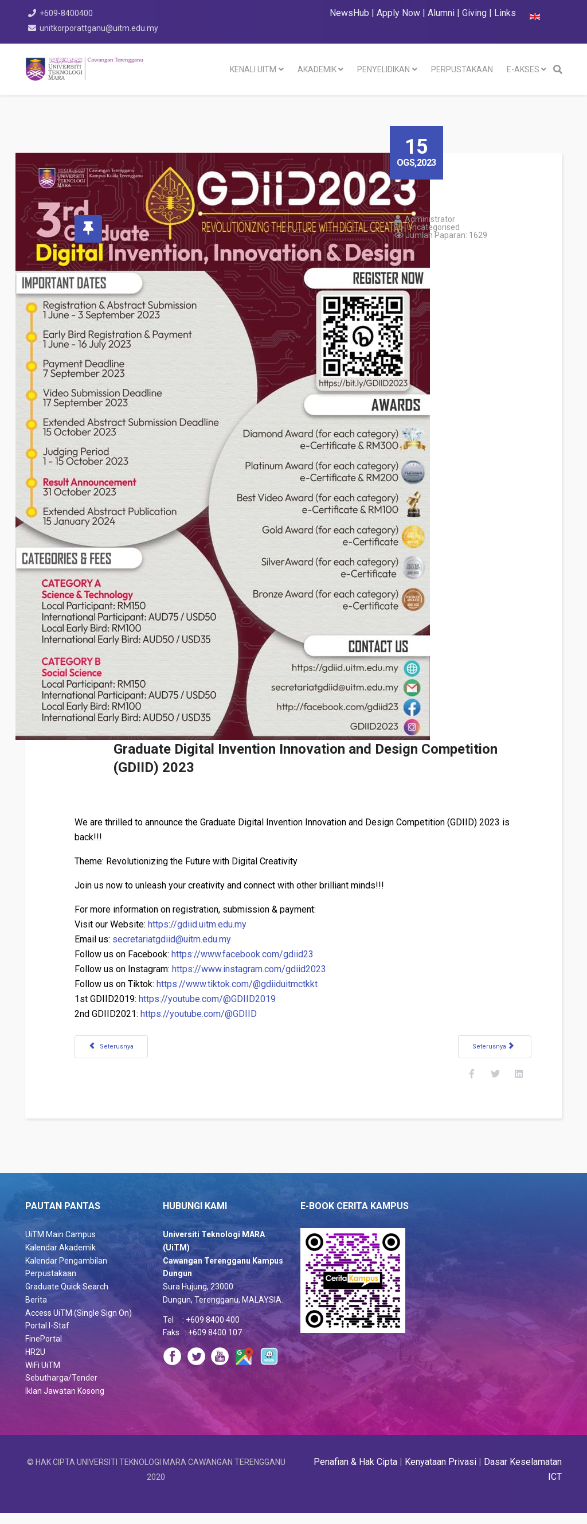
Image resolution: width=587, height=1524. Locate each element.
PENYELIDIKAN (383, 69)
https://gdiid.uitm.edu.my (207, 924)
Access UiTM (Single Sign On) (78, 1323)
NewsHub (349, 12)
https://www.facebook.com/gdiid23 (252, 954)
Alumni (442, 12)
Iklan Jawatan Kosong (64, 1401)
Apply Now (398, 12)
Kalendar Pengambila (64, 1271)
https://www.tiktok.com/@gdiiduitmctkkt (246, 984)
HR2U (35, 1362)
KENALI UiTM (253, 69)
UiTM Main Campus (60, 1245)
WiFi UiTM (42, 1376)
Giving (474, 12)
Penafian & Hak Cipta (355, 1472)
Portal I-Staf (47, 1336)
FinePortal (43, 1349)
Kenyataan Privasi (440, 1472)
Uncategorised (443, 227)
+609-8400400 (68, 13)
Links (505, 12)
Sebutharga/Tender (61, 1388)
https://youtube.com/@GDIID (208, 1013)
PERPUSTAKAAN (462, 69)
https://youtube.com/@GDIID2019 (216, 998)
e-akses (523, 69)
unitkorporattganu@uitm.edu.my (100, 28)
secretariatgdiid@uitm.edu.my (181, 939)
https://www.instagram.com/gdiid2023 (259, 969)
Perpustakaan (50, 1284)
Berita (36, 1310)
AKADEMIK (317, 69)
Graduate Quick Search (66, 1297)
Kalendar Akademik (60, 1258)
